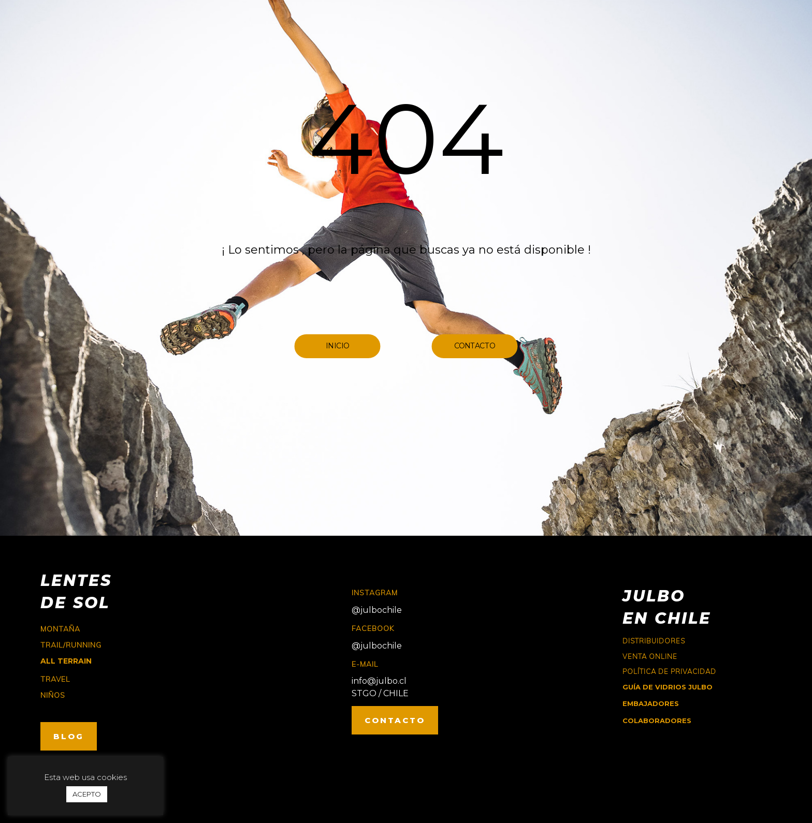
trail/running (71, 645)
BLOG (68, 736)
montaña (60, 629)
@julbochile (377, 610)
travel (55, 679)
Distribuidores (653, 641)
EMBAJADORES (650, 703)
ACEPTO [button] (86, 794)
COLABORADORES (656, 720)
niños (52, 695)
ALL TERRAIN (66, 661)
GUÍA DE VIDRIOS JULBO (667, 687)
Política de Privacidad (669, 671)
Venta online (649, 656)
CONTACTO (395, 720)
